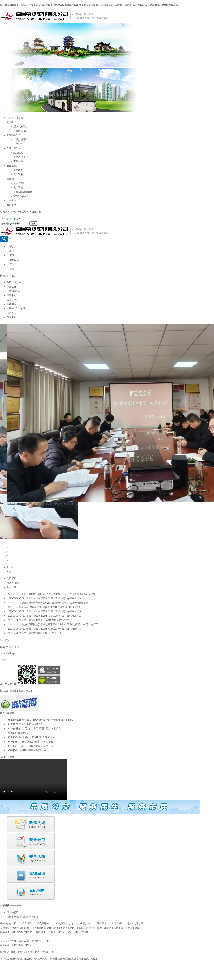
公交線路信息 (21, 733)
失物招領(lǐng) (20, 157)
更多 (12, 269)
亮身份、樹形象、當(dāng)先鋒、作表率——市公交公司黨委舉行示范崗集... (58, 594)
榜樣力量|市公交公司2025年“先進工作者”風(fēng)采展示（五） (51, 611)
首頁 (12, 246)
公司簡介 (4, 640)
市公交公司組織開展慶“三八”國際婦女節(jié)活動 (44, 620)
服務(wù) (14, 260)
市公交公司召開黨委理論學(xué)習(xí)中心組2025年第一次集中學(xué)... (43, 504)
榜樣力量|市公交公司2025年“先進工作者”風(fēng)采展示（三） (51, 629)
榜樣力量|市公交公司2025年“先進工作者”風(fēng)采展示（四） (51, 615)
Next (9, 572)
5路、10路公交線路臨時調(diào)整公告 (33, 746)
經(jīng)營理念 (20, 126)
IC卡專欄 (11, 200)
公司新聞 (11, 578)
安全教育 (18, 170)
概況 (11, 251)
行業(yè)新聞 (20, 139)
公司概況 (26, 923)
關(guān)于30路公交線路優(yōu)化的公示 (34, 737)
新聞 (12, 255)
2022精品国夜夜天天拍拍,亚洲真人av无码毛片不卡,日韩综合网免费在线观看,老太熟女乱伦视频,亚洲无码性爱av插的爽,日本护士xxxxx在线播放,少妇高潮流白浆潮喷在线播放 (89, 5)
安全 (11, 264)
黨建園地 (11, 179)
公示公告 (18, 144)
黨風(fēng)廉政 (20, 196)
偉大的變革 (12, 912)
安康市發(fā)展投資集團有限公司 (23, 917)
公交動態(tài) (13, 135)
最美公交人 (19, 183)
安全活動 (18, 174)
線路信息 (18, 152)
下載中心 (18, 161)
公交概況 (11, 122)
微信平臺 (11, 205)
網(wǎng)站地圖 (135, 923)
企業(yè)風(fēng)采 (22, 192)
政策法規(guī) (20, 131)
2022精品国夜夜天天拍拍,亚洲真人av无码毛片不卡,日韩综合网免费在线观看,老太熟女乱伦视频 (49, 958)
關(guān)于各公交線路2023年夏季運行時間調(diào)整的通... (44, 720)
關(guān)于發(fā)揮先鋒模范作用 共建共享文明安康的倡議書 (50, 607)
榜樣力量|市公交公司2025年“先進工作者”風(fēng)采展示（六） (51, 598)
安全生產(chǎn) (14, 165)
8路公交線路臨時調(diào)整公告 (30, 750)
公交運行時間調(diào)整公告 (28, 724)
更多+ (12, 713)
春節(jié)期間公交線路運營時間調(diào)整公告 (37, 728)
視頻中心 (11, 317)
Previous (11, 567)
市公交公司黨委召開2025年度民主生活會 (40, 633)
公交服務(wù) (13, 148)
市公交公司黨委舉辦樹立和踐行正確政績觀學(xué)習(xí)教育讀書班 (53, 602)
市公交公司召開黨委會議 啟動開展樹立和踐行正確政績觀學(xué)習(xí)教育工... (59, 624)
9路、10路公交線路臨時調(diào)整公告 (33, 741)
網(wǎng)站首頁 (15, 117)
